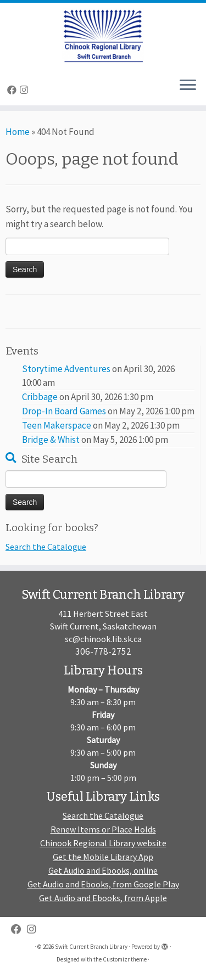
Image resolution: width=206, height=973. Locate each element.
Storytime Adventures (66, 369)
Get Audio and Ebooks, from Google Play (103, 884)
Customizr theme (125, 959)
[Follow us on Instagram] (25, 90)
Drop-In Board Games (64, 411)
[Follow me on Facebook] (13, 90)
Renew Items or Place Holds (103, 829)
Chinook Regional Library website (103, 842)
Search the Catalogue (45, 546)
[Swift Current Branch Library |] (103, 35)
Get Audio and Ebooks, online (103, 870)
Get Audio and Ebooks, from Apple (103, 897)
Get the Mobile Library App (103, 856)
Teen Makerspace (56, 425)
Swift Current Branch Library (91, 946)
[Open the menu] (188, 85)
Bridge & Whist (51, 440)
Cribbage (40, 397)
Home (17, 132)
